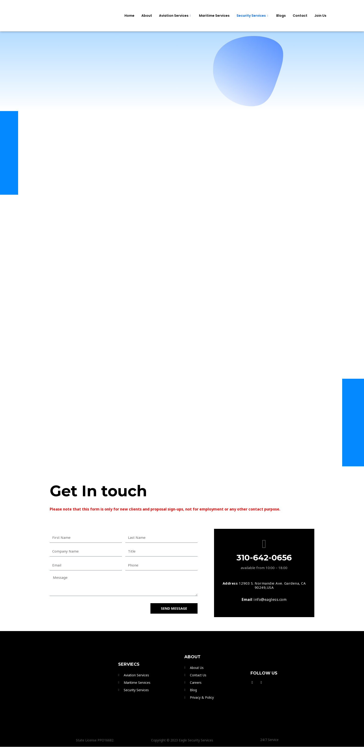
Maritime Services (214, 15)
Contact (300, 15)
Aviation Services (175, 15)
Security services (253, 15)
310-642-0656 (264, 558)
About (146, 15)
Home (129, 15)
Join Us (320, 15)
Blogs (281, 15)
